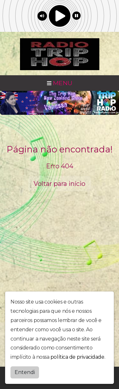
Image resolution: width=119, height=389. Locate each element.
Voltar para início (59, 183)
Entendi (25, 372)
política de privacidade (77, 357)
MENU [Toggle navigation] (59, 83)
